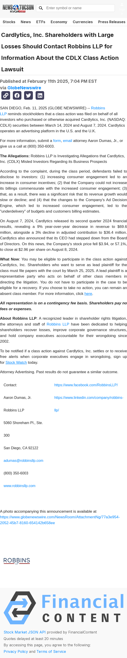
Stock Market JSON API (25, 632)
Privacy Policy (16, 651)
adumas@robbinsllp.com (23, 461)
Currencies (83, 22)
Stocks (9, 22)
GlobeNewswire (24, 87)
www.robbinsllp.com (19, 486)
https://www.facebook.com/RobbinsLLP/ (86, 385)
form (57, 141)
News (26, 22)
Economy (59, 22)
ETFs (40, 22)
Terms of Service (51, 651)
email (67, 141)
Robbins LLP (58, 324)
